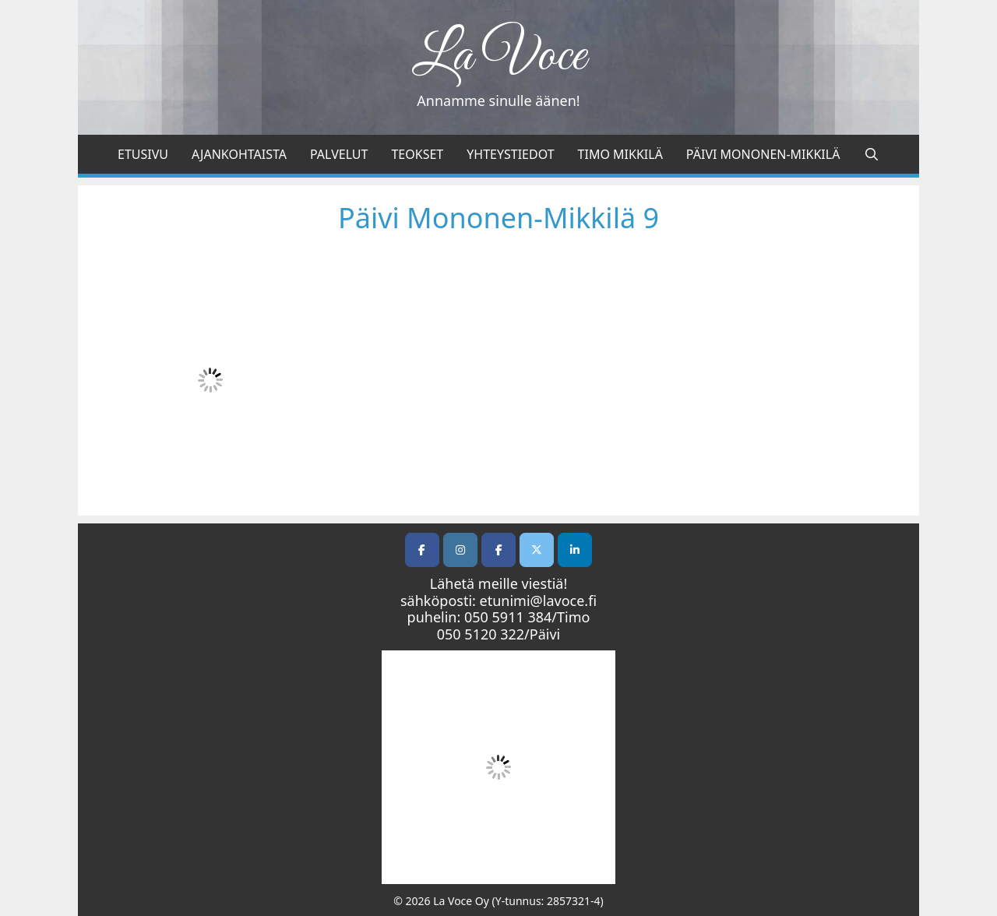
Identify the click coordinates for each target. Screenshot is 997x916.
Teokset (417, 154)
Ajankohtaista (239, 154)
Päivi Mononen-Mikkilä (763, 154)
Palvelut (339, 154)
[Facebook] (498, 550)
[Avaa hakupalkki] (871, 154)
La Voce (499, 57)
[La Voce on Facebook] (422, 550)
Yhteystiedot (510, 154)
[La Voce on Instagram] (460, 550)
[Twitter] (537, 550)
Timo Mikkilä (620, 154)
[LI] (575, 550)
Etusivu (143, 154)
